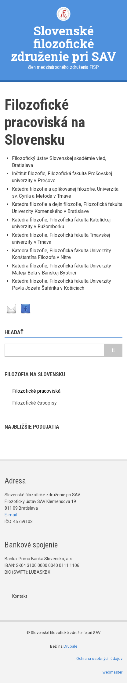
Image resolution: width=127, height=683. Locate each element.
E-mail (11, 514)
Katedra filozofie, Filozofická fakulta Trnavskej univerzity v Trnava (61, 238)
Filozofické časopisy (34, 403)
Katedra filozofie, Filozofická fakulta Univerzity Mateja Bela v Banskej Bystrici (61, 269)
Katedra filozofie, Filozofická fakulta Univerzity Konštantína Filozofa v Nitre (61, 254)
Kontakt (19, 596)
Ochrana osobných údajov (99, 658)
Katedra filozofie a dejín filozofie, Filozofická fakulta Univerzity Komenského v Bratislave (67, 207)
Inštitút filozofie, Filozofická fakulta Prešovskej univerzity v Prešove (62, 177)
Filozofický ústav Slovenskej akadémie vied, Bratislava (59, 161)
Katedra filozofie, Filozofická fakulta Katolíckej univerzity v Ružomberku (61, 223)
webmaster (112, 672)
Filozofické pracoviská (36, 391)
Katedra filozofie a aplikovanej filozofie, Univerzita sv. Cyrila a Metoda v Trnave (65, 192)
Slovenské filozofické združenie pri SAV (63, 43)
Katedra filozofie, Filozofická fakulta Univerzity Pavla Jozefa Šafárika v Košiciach (61, 284)
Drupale (70, 646)
